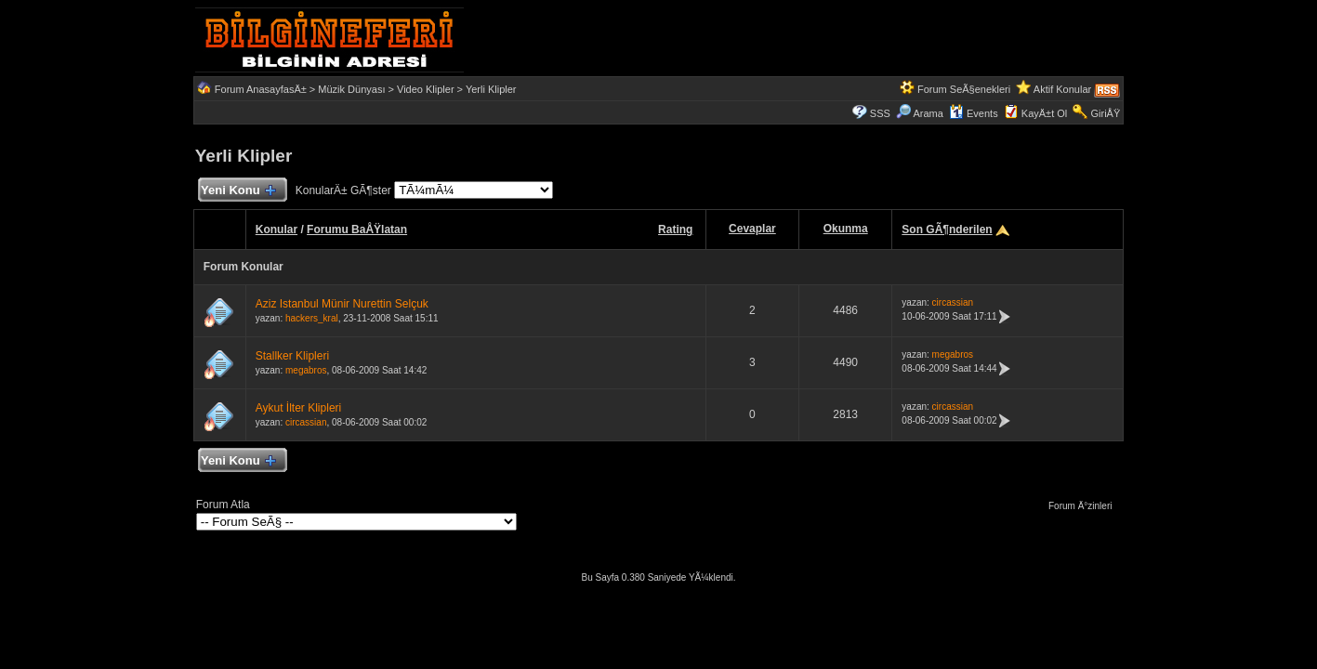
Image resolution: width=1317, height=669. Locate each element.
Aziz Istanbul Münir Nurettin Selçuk (342, 303)
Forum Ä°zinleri (1084, 506)
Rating (675, 229)
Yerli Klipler (491, 89)
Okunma (845, 228)
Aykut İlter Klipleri (298, 407)
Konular (276, 229)
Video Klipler (425, 89)
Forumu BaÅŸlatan (357, 229)
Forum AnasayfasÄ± (261, 89)
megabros (305, 370)
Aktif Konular (1062, 89)
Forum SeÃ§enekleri (963, 89)
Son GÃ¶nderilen (947, 229)
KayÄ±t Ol (1044, 113)
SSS (880, 113)
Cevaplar (752, 228)
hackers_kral (311, 318)
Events (973, 113)
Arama (919, 113)
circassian (952, 302)
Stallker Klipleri (292, 355)
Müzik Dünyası (351, 89)
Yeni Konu (238, 191)
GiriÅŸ (1105, 113)
